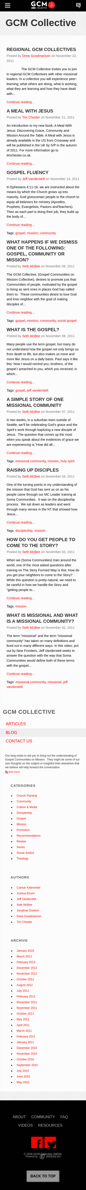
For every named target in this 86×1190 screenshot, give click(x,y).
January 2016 (25, 950)
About (19, 1117)
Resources (50, 1126)
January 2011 (25, 1042)
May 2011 (23, 1019)
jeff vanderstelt (37, 390)
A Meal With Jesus (30, 110)
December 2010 (27, 1048)
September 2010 (27, 1065)
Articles (16, 724)
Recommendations (29, 835)
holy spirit (68, 461)
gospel (20, 233)
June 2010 (23, 1076)
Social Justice (25, 852)
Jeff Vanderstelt (33, 179)
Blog (11, 732)
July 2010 (23, 1070)
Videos (25, 1126)
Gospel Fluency (28, 172)
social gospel (67, 320)
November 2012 (27, 973)
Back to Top (43, 1176)
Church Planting (27, 795)
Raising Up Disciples (33, 470)
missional (54, 682)
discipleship (23, 530)
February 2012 (26, 996)
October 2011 (25, 1013)
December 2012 (27, 968)
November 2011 (27, 1008)
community (48, 233)
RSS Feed (14, 772)
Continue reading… (21, 102)
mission (32, 233)
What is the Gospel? (33, 329)
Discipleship (24, 812)
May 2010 (23, 1082)
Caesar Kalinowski (28, 887)
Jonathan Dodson (28, 910)
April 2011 (23, 1025)
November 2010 (27, 1053)
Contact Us (19, 741)
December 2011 (27, 1002)
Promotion (23, 830)
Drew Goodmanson (36, 56)
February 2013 (26, 962)
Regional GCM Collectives (41, 49)
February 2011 (26, 1036)
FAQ (64, 1117)
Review (21, 841)
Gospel (21, 818)
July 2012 (23, 990)
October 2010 (25, 1059)
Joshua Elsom (26, 893)
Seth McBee (31, 266)
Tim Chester (31, 117)
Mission (21, 824)
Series (21, 847)
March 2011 (24, 1030)
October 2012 (25, 979)
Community (24, 801)
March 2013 (24, 956)
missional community (30, 461)
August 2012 (25, 985)
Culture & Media (27, 807)
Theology (22, 858)
